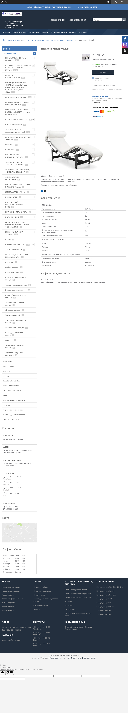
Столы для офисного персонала (78, 593)
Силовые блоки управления (16, 285)
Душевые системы (12, 310)
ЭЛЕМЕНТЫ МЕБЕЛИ (13, 250)
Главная (6, 32)
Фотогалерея (8, 366)
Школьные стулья (40, 605)
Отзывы (72, 32)
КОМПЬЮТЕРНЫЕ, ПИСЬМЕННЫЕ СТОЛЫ (14, 156)
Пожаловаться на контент (60, 658)
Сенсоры (8, 340)
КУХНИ (8, 239)
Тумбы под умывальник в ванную (15, 321)
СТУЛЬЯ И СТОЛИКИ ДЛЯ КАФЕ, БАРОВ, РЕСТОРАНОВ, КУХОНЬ (18, 67)
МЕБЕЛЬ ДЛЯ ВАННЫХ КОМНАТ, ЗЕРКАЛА (18, 138)
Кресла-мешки (8, 610)
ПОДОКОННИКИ (12, 217)
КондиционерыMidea (105, 599)
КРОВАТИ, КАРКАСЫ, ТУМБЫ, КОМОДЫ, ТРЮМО (17, 103)
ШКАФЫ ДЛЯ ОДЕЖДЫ (15, 244)
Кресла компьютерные (11, 587)
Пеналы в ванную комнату (15, 290)
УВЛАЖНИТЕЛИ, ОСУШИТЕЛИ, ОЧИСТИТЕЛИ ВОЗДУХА (17, 171)
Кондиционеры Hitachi (105, 591)
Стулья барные (39, 595)
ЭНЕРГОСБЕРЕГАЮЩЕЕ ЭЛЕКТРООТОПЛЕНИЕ (14, 163)
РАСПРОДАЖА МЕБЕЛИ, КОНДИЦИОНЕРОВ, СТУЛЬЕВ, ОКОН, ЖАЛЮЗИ (17, 224)
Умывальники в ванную (14, 328)
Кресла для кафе (9, 607)
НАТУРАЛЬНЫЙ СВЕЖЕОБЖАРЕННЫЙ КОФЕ (14, 204)
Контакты (83, 32)
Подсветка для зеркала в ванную (15, 279)
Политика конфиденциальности (83, 658)
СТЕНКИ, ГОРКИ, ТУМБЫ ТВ (16, 119)
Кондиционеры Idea (104, 603)
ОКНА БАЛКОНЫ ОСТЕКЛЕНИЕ (12, 178)
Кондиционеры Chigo (105, 607)
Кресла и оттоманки (64, 40)
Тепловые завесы (104, 610)
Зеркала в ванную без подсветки (14, 354)
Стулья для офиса (40, 587)
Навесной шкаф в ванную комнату (15, 296)
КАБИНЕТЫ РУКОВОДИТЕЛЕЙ (12, 76)
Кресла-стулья (8, 595)
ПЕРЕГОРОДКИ (11, 197)
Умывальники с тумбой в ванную (15, 304)
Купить (103, 72)
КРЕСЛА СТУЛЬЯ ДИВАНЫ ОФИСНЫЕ (38, 40)
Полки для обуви (12, 272)
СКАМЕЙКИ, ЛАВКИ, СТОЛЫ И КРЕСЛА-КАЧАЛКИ (17, 256)
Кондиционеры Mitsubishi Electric (110, 587)
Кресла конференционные (12, 599)
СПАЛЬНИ (9, 144)
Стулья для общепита (42, 591)
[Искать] (124, 19)
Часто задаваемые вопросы (14, 415)
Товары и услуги (20, 32)
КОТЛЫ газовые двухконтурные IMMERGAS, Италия (18, 186)
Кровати (68, 601)
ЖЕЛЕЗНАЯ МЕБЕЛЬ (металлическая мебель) (15, 131)
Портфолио (8, 361)
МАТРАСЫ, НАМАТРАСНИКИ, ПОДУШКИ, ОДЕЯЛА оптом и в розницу (17, 112)
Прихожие (9, 262)
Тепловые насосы (104, 614)
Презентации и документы (14, 400)
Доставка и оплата (59, 32)
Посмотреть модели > (88, 7)
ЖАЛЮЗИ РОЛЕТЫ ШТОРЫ (16, 212)
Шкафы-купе (70, 609)
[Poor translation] (9, 672)
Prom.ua (76, 655)
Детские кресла (8, 603)
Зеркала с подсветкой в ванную (14, 346)
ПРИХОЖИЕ (9, 150)
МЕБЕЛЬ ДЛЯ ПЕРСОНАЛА (16, 97)
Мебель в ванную (12, 267)
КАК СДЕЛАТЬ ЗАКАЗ (12, 381)
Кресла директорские (11, 591)
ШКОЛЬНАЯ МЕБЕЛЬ (13, 124)
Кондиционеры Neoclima (106, 595)
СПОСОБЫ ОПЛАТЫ (11, 386)
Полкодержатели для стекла (14, 334)
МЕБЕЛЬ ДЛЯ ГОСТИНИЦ (15, 192)
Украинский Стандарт (38, 32)
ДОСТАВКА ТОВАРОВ (12, 390)
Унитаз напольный (12, 315)
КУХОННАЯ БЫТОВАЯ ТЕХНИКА (14, 233)
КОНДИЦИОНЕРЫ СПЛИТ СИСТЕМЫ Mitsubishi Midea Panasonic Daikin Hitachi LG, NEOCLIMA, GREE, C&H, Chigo (16, 87)
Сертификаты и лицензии (13, 410)
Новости (6, 371)
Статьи (6, 376)
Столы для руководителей (76, 590)
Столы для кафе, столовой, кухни (78, 597)
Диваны (36, 609)
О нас (5, 395)
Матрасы (68, 605)
